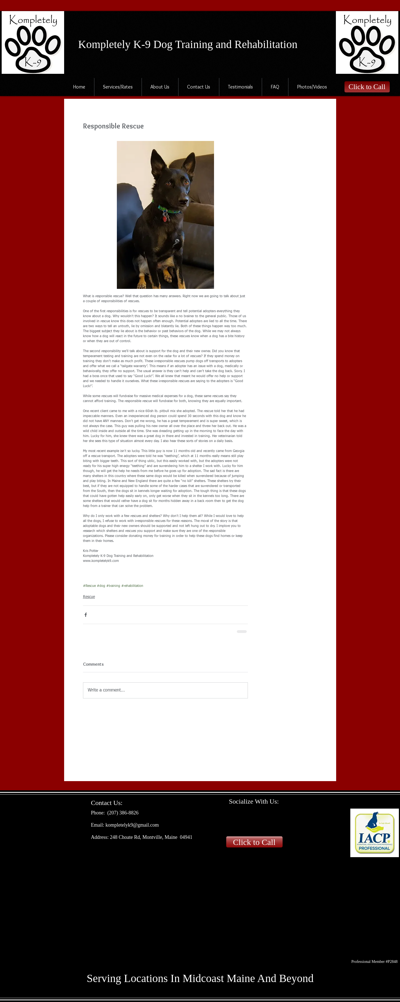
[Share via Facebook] (85, 614)
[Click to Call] (367, 86)
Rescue (89, 597)
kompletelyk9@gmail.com (132, 825)
